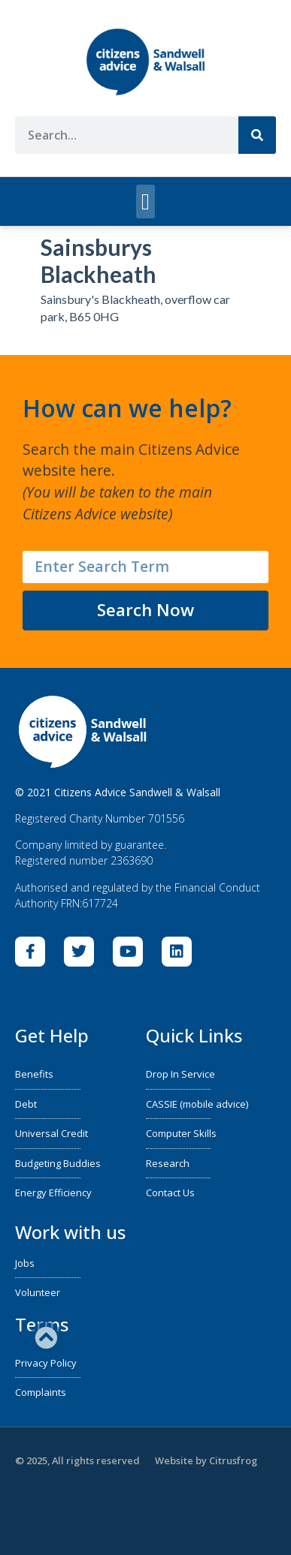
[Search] (257, 135)
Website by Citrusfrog (206, 1460)
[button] (146, 201)
